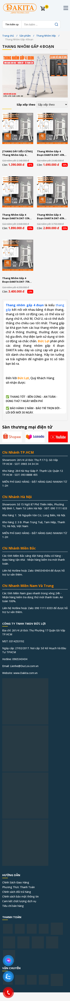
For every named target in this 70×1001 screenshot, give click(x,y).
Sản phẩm (25, 35)
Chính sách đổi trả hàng (16, 892)
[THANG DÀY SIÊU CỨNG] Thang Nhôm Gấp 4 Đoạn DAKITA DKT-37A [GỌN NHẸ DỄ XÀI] (17, 153)
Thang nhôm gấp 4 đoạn (25, 305)
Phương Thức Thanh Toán (18, 887)
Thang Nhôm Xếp (46, 35)
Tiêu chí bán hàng (13, 906)
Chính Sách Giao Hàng (15, 882)
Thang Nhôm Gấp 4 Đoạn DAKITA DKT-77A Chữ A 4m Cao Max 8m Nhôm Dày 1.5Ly (15, 280)
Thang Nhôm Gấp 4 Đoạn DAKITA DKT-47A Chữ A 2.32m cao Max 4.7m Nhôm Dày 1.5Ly (50, 153)
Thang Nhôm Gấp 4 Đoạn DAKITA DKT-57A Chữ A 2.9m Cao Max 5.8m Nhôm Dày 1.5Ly (17, 216)
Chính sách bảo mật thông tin (20, 896)
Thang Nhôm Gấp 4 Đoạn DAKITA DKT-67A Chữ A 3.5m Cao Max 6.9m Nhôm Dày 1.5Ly (52, 216)
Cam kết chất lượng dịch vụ (19, 901)
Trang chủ (8, 35)
